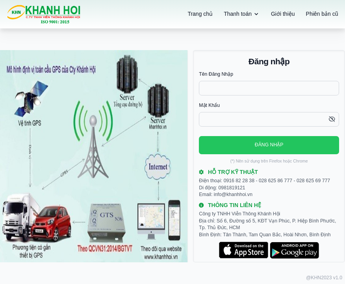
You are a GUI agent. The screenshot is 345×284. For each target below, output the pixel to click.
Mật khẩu (209, 105)
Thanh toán (242, 14)
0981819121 (232, 188)
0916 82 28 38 (239, 180)
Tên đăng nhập (216, 74)
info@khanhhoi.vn (233, 194)
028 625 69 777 (313, 180)
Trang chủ (200, 14)
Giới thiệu (283, 14)
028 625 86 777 (275, 180)
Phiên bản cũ (322, 14)
